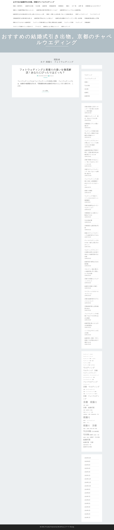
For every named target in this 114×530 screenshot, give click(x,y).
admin (52, 75)
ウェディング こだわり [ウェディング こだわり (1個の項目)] (88, 354)
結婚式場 (44, 6)
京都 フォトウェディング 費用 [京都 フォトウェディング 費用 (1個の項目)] (89, 391)
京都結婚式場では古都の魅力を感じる (22, 18)
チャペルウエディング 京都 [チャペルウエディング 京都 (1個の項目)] (89, 377)
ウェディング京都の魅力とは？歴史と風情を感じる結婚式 (47, 22)
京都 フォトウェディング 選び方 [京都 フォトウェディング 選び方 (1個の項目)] (90, 393)
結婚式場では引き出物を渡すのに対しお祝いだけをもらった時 (28, 14)
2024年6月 (87, 500)
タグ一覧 (74, 6)
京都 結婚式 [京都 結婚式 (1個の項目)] (86, 405)
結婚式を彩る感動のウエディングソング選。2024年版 (68, 18)
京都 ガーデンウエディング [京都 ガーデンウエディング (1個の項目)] (89, 389)
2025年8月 (87, 461)
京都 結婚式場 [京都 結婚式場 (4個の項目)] (88, 407)
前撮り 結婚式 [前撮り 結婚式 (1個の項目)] (86, 428)
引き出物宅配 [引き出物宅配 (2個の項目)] (95, 431)
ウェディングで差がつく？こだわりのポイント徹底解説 (91, 198)
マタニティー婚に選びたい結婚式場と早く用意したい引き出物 (91, 271)
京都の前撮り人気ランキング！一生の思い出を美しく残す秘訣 (91, 109)
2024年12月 (88, 479)
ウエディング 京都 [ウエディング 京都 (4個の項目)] (90, 370)
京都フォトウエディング (81, 14)
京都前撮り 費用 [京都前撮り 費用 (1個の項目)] (86, 414)
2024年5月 (87, 503)
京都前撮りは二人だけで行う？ (93, 6)
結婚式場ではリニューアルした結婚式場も (70, 10)
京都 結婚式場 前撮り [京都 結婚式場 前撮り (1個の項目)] (88, 410)
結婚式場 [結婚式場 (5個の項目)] (86, 440)
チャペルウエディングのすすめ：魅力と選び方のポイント (91, 242)
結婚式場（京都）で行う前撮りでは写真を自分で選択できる (91, 340)
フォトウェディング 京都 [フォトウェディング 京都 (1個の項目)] (88, 379)
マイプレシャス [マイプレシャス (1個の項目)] (86, 384)
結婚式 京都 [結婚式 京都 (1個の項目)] (96, 434)
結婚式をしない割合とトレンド (51, 26)
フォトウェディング (90, 78)
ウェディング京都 (68, 22)
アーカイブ (38, 26)
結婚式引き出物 (29, 6)
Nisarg (72, 527)
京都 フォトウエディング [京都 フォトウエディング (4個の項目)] (91, 397)
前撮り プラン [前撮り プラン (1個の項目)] (86, 422)
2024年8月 (87, 493)
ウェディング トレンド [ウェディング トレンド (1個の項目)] (88, 356)
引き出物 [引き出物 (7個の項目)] (87, 431)
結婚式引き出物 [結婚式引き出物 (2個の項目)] (87, 447)
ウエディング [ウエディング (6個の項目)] (89, 367)
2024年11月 (88, 482)
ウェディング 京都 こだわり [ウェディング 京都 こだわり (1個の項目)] (89, 358)
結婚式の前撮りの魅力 (91, 286)
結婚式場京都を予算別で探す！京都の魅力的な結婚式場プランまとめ (91, 152)
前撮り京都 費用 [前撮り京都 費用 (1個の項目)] (93, 428)
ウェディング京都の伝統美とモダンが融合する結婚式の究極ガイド (91, 133)
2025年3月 (87, 472)
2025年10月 (88, 458)
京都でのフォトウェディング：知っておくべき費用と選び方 (91, 171)
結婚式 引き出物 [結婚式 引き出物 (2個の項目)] (95, 437)
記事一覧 (81, 6)
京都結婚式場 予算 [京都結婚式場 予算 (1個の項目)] (95, 414)
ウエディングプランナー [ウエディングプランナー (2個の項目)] (89, 373)
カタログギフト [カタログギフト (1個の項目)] (86, 375)
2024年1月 (87, 517)
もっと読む (46, 90)
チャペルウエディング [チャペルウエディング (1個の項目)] (94, 375)
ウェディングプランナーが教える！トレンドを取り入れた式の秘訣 (91, 143)
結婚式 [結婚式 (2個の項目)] (91, 434)
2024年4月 (87, 507)
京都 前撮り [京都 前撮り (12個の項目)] (90, 402)
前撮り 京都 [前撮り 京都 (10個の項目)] (90, 425)
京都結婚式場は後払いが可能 (91, 18)
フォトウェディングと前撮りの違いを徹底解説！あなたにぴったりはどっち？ (45, 71)
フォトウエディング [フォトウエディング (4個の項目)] (90, 382)
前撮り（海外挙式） (18, 6)
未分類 (86, 89)
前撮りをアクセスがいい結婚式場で (22, 22)
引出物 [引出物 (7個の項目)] (86, 434)
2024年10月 (88, 486)
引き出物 (38, 6)
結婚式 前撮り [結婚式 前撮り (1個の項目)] (86, 437)
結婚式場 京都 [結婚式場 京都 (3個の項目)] (88, 442)
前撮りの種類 (88, 190)
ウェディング (79, 22)
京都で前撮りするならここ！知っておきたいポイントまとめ (91, 162)
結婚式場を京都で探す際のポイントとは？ (47, 10)
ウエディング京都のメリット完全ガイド (23, 26)
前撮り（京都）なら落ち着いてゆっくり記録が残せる (59, 14)
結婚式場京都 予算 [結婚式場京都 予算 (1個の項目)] (87, 444)
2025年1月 (87, 475)
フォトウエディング (95, 14)
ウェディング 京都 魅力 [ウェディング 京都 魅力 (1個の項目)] (88, 360)
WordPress (61, 527)
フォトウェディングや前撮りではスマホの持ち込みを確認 (91, 316)
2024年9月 (87, 489)
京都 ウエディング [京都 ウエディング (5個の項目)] (91, 387)
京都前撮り (61, 6)
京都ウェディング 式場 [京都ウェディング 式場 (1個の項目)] (88, 412)
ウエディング (88, 75)
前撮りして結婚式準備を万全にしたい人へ (23, 10)
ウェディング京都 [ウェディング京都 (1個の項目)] (86, 362)
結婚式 (86, 92)
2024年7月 (87, 496)
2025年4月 (87, 468)
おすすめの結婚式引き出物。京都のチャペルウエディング (33, 2)
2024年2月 (87, 514)
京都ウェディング (65, 26)
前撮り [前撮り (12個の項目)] (86, 417)
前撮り (67, 6)
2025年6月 (87, 465)
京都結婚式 (87, 22)
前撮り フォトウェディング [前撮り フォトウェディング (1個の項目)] (89, 420)
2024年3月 (87, 510)
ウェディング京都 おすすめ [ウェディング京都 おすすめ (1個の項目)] (89, 365)
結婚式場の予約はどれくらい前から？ (43, 18)
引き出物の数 (88, 220)
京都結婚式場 (52, 6)
